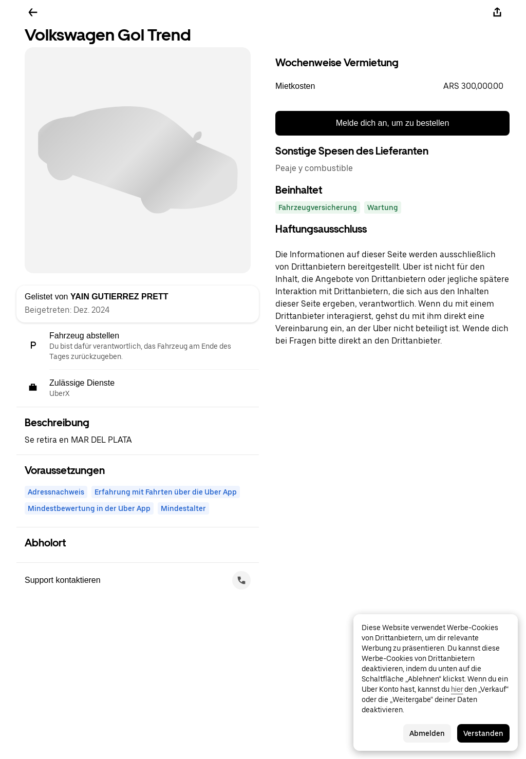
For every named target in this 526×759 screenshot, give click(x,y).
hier (457, 689)
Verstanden (483, 733)
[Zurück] (33, 12)
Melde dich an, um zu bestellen (392, 123)
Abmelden (427, 733)
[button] (392, 86)
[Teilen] (497, 12)
